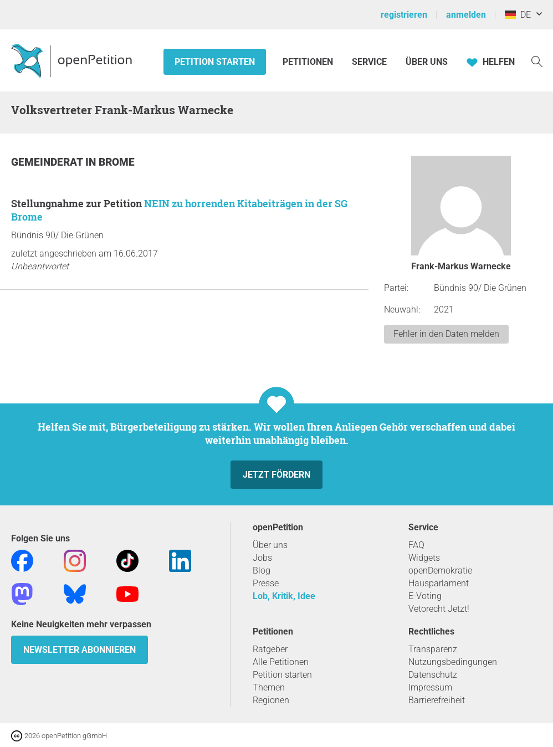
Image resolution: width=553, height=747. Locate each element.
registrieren (404, 14)
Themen (269, 687)
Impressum (430, 687)
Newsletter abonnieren (79, 649)
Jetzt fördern (276, 474)
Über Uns (427, 62)
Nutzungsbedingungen (452, 662)
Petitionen (309, 62)
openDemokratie (440, 570)
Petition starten (215, 62)
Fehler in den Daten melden (446, 334)
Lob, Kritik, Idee (284, 596)
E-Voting (425, 596)
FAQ (416, 545)
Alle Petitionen (281, 662)
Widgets (424, 557)
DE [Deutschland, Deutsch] (518, 14)
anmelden (466, 14)
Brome (117, 162)
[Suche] (536, 60)
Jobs (262, 557)
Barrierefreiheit (436, 700)
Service (369, 62)
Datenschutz (432, 674)
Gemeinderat (48, 162)
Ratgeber (270, 649)
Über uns (270, 545)
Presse (266, 583)
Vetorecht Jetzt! (438, 608)
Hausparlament (438, 583)
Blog (261, 570)
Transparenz (432, 649)
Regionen (271, 700)
